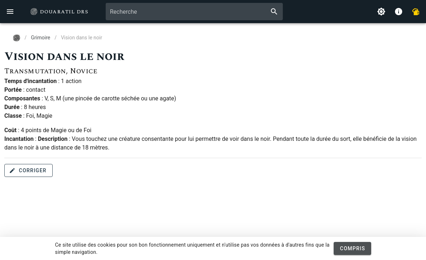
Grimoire (40, 37)
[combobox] (194, 11)
